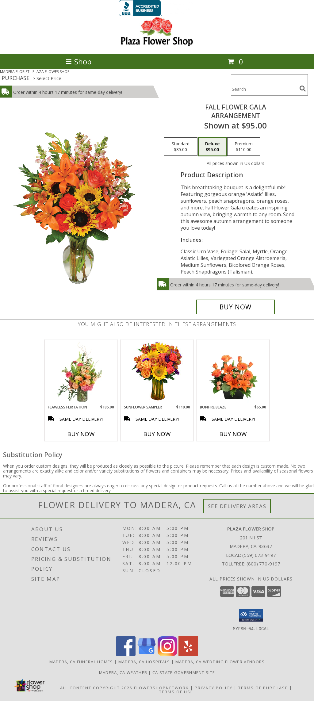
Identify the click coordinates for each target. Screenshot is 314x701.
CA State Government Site (183, 672)
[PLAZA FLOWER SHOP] (157, 45)
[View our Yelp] (188, 654)
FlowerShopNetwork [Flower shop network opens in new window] (161, 687)
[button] (251, 615)
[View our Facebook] (126, 654)
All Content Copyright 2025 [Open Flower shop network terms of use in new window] (96, 687)
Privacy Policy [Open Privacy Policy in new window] (213, 687)
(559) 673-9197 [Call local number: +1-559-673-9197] (259, 555)
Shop (78, 61)
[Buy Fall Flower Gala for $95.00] (235, 307)
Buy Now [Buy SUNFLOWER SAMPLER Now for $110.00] (157, 434)
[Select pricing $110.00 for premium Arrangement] (244, 146)
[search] (303, 88)
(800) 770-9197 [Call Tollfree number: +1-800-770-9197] (263, 564)
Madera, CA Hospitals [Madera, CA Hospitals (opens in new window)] (144, 661)
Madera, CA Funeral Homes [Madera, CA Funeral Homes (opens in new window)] (81, 661)
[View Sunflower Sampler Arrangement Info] (157, 372)
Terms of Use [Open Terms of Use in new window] (176, 691)
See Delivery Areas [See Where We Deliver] (237, 506)
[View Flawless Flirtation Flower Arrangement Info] (81, 372)
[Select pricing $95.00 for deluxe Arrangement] (212, 146)
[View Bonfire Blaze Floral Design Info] (233, 372)
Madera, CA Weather (123, 672)
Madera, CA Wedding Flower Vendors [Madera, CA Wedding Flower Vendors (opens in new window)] (220, 661)
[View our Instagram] (167, 654)
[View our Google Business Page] (146, 654)
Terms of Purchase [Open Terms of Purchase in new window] (263, 687)
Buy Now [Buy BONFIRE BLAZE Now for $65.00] (233, 434)
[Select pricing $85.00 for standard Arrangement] (180, 146)
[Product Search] (264, 88)
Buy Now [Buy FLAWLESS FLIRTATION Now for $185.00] (81, 434)
